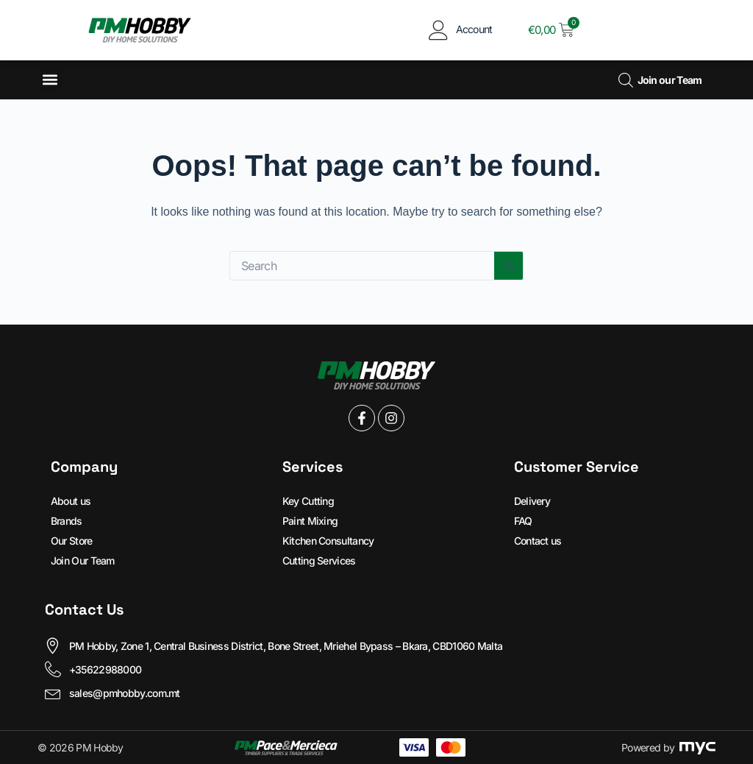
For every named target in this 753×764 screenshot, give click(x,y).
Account (474, 29)
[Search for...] (361, 265)
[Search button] (509, 265)
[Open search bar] (625, 80)
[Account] (439, 30)
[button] (50, 80)
